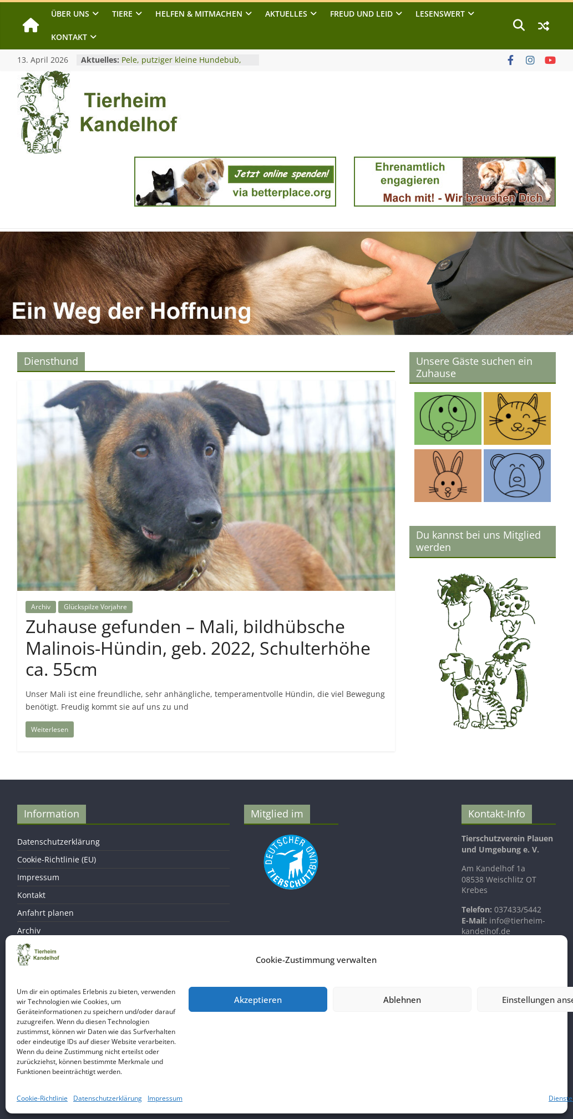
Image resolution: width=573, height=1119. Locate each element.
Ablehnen (402, 999)
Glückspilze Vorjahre (95, 606)
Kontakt (69, 37)
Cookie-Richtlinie (42, 1098)
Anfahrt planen (45, 912)
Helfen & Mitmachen (198, 13)
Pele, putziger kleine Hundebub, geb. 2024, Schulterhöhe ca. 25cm (184, 65)
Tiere (122, 13)
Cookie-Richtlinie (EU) (56, 859)
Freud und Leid (361, 13)
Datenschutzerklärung (107, 1098)
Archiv (40, 606)
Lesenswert (440, 13)
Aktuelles (286, 13)
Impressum (165, 1098)
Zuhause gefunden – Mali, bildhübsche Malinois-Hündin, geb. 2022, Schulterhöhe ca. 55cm (198, 647)
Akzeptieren (258, 999)
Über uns (70, 13)
